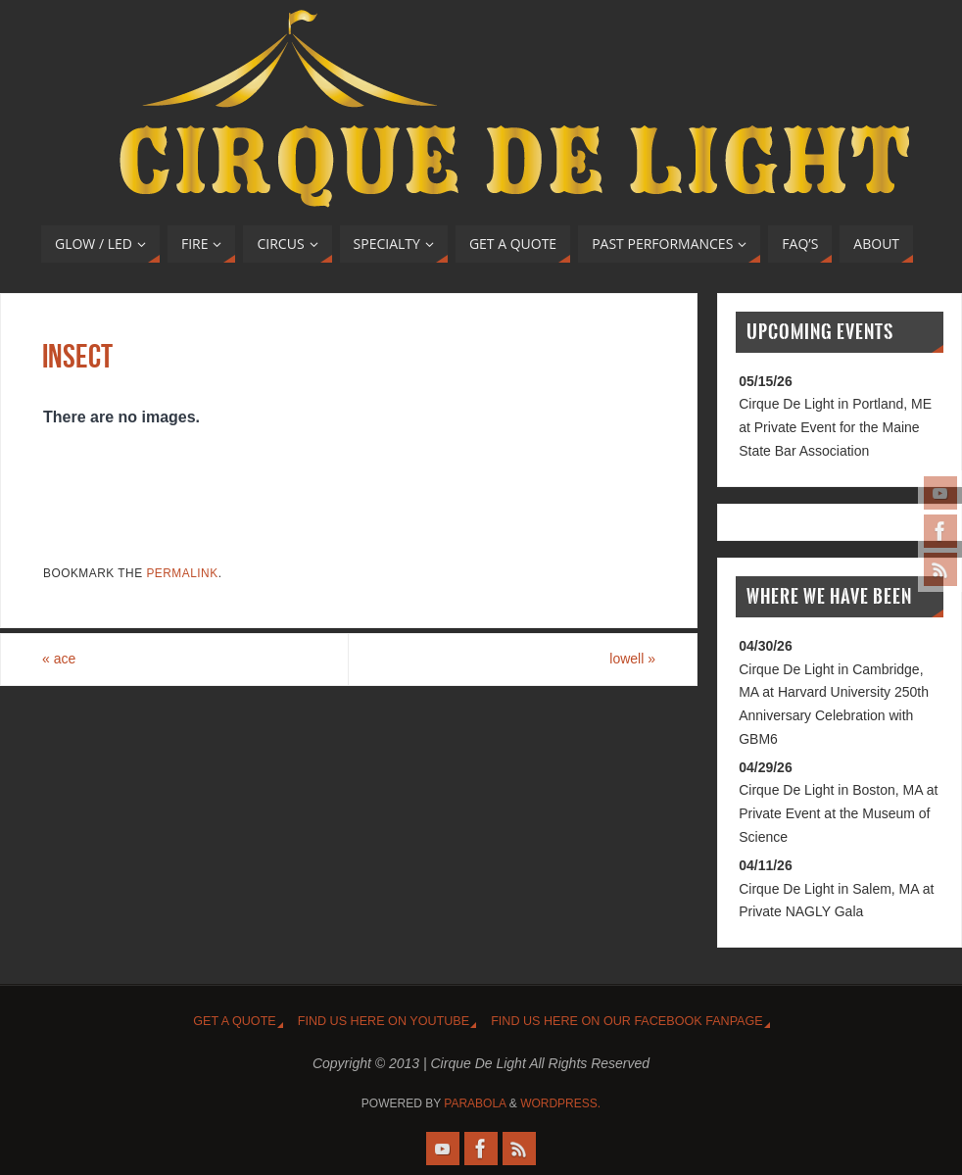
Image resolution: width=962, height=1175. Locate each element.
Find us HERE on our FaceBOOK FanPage (627, 1021)
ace (58, 658)
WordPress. (560, 1103)
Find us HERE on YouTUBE (383, 1021)
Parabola (474, 1103)
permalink (181, 573)
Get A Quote (234, 1021)
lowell (632, 658)
